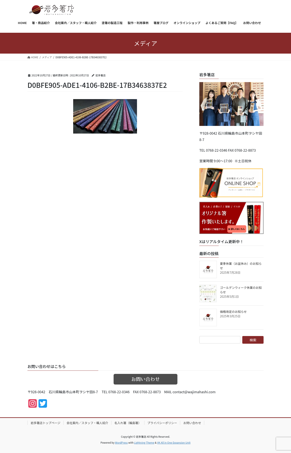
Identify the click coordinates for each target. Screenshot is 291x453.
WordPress (121, 442)
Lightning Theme (144, 442)
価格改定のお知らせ (233, 311)
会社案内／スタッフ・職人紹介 (87, 423)
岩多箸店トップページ (45, 423)
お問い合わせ (192, 423)
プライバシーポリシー (162, 423)
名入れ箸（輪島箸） (127, 423)
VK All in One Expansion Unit (174, 442)
